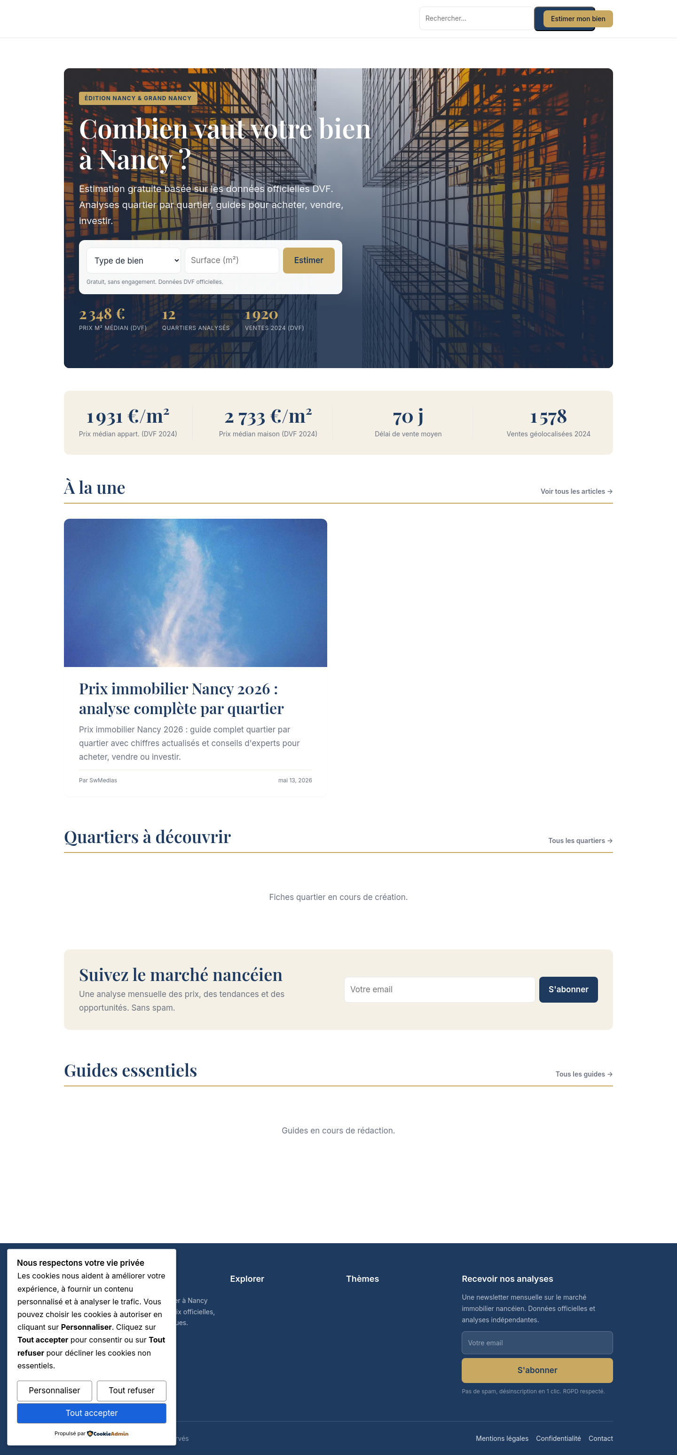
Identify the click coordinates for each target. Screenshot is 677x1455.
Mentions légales (502, 1438)
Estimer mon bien (578, 19)
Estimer (308, 260)
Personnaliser (54, 1390)
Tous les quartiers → (580, 840)
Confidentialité (558, 1438)
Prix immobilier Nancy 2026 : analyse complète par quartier (181, 698)
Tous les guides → (584, 1074)
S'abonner (569, 989)
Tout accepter (91, 1413)
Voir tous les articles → (577, 491)
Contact (601, 1438)
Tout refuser (132, 1390)
